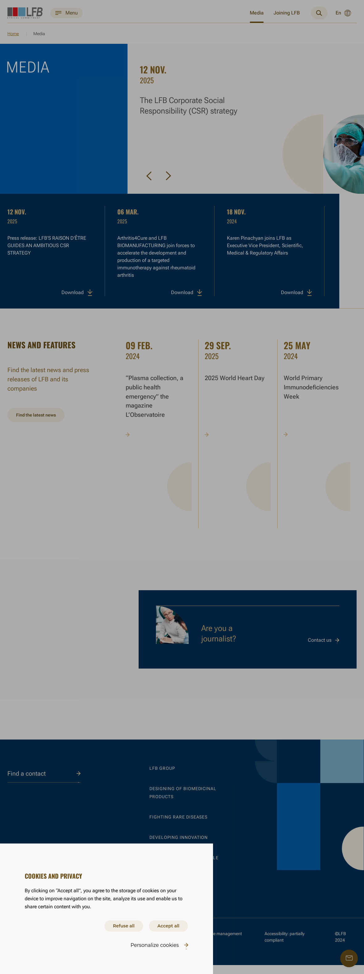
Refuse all (115, 925)
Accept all (165, 925)
